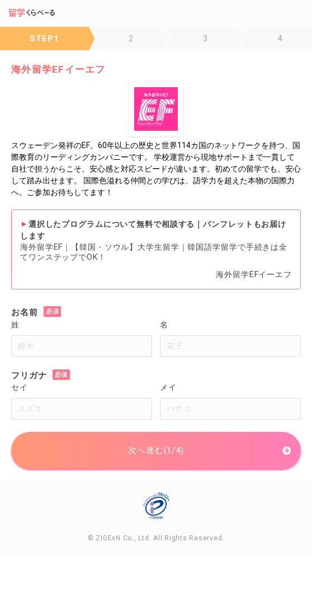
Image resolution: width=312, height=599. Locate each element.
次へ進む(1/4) (156, 450)
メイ (168, 387)
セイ (19, 387)
